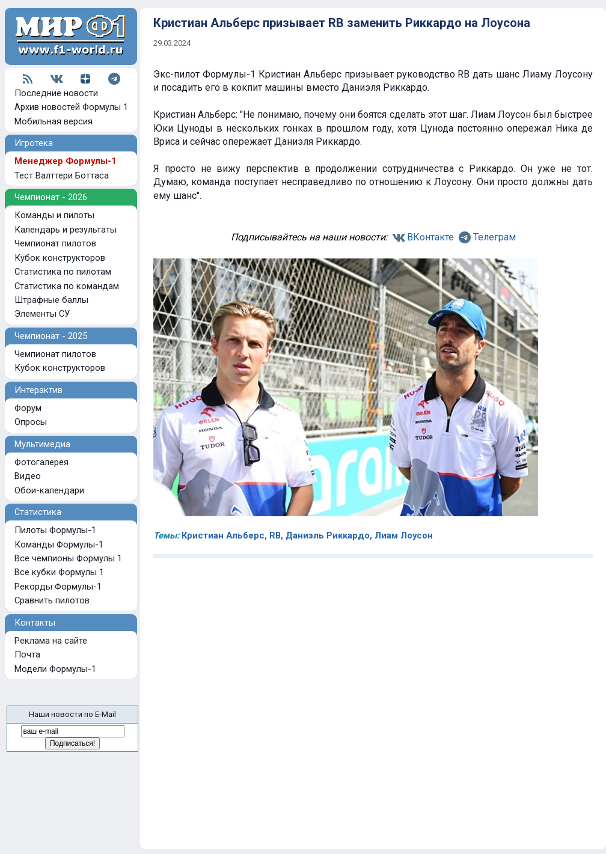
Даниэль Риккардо (328, 535)
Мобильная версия (53, 121)
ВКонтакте (430, 237)
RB (275, 535)
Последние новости (56, 93)
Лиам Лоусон (404, 535)
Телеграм (494, 237)
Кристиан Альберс (223, 535)
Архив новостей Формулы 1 (71, 107)
